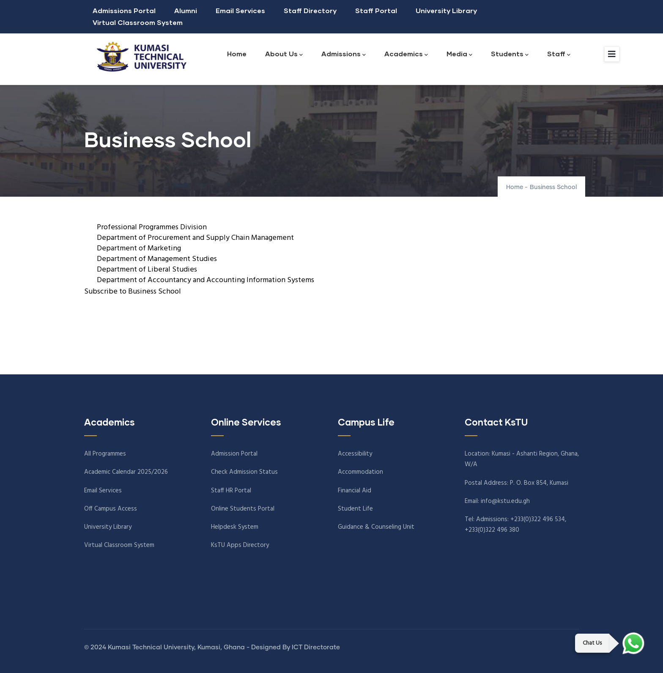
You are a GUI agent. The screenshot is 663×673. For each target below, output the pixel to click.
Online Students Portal (242, 509)
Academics (406, 54)
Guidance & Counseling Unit (376, 527)
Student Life (355, 509)
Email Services (240, 10)
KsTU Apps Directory (240, 545)
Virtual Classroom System (138, 22)
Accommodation (360, 472)
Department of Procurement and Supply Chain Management (195, 238)
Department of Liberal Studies (147, 270)
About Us (284, 54)
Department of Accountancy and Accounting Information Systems (205, 280)
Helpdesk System (234, 527)
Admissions (343, 54)
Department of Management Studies (157, 259)
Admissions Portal (124, 10)
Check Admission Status (244, 472)
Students (510, 54)
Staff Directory (310, 10)
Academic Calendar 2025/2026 (126, 472)
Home (237, 53)
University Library (446, 10)
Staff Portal (376, 10)
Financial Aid (354, 491)
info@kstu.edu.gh (505, 501)
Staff (558, 54)
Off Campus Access (110, 509)
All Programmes (105, 454)
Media (459, 54)
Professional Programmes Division (152, 227)
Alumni (185, 10)
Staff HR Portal (231, 491)
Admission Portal (234, 454)
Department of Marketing (139, 248)
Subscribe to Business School (132, 292)
